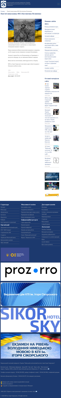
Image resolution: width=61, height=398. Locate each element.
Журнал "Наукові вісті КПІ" (28, 237)
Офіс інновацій (4, 242)
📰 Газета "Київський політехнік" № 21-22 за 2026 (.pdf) (48, 150)
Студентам (44, 219)
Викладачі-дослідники (47, 232)
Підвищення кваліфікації (27, 214)
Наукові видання (25, 225)
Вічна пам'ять (11, 72)
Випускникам (45, 221)
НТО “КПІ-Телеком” (6, 230)
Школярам (44, 207)
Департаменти (4, 212)
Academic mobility (49, 68)
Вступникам (45, 209)
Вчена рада (3, 209)
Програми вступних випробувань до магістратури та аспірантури (52, 31)
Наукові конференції (26, 227)
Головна (3, 11)
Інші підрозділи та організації (8, 222)
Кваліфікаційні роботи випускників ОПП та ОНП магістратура (51, 45)
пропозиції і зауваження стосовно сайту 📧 (26, 391)
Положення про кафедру (51, 71)
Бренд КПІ (25, 367)
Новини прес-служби (13, 74)
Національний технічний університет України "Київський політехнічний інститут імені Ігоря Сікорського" (18, 4)
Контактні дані (4, 367)
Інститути (3, 214)
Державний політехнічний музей (9, 227)
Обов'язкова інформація (15, 367)
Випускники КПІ (25, 72)
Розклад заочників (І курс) (51, 26)
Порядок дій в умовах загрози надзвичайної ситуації (15, 382)
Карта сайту (37, 367)
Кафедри (3, 219)
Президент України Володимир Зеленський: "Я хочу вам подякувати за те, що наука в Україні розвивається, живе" (51, 115)
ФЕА (9, 70)
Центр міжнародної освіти (28, 217)
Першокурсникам (46, 216)
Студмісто (3, 235)
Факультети (4, 217)
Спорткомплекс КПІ (6, 232)
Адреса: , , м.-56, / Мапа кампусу (24, 369)
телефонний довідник (53, 372)
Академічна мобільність (27, 209)
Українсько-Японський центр (8, 237)
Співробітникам (46, 224)
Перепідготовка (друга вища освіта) (30, 212)
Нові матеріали (45, 367)
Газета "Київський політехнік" (29, 235)
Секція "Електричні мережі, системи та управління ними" (52, 63)
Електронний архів (26, 232)
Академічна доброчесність (48, 234)
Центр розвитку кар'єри (7, 240)
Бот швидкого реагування (33, 376)
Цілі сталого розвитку (47, 244)
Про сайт (30, 367)
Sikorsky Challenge (46, 229)
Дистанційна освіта (26, 207)
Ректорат (3, 207)
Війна (18, 72)
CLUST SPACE (45, 242)
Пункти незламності (7, 383)
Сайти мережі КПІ (26, 222)
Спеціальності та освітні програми (50, 237)
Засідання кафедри (49, 36)
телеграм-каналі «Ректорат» (26, 385)
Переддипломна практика (51, 50)
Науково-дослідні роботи (27, 230)
